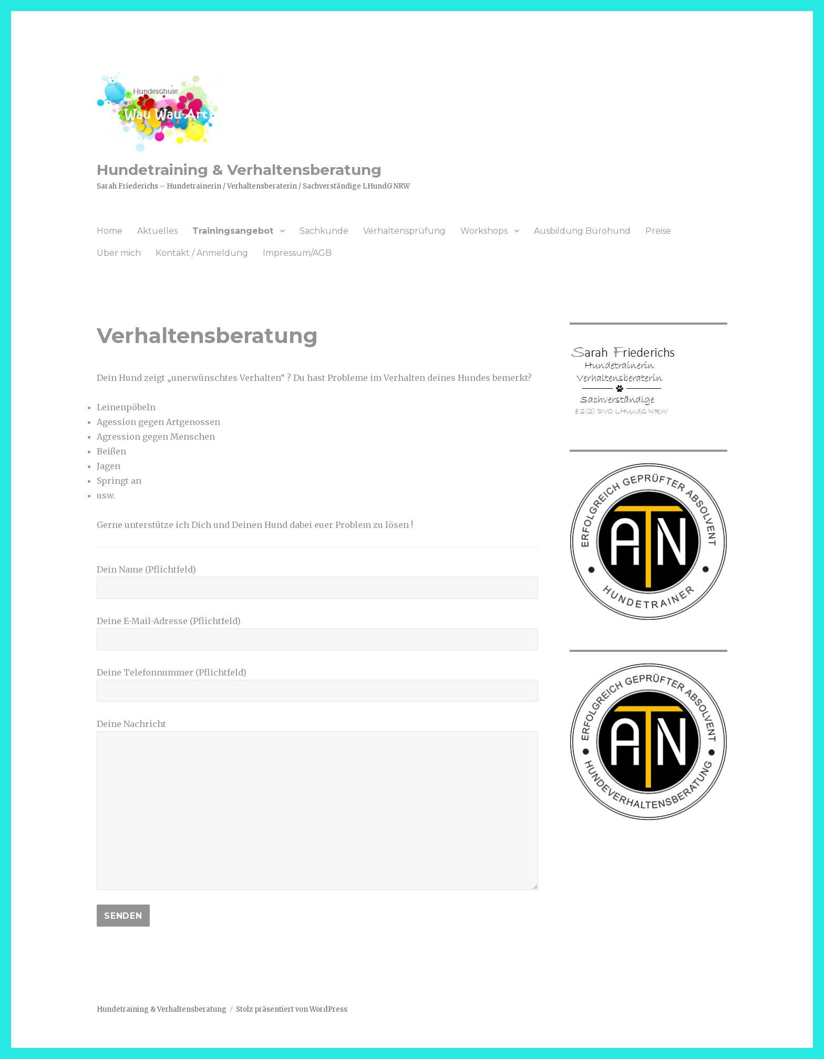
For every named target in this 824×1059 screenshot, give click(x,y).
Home (109, 231)
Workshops (484, 231)
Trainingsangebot (232, 231)
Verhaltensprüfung (404, 231)
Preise (658, 231)
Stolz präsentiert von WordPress (291, 1009)
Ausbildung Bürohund (582, 231)
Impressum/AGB (297, 253)
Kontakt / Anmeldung (202, 253)
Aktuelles (157, 231)
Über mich (119, 253)
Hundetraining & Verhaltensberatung (239, 170)
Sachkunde (324, 231)
